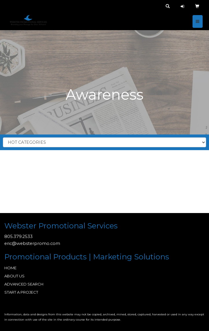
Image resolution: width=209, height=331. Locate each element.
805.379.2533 (18, 236)
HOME (10, 267)
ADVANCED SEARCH (23, 284)
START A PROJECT (21, 292)
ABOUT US (14, 276)
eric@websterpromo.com (32, 243)
